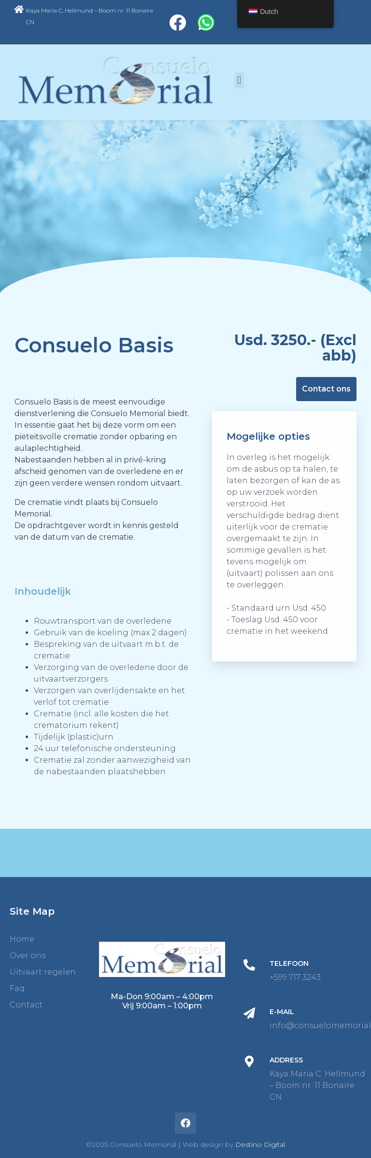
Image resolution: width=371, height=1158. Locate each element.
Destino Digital (260, 1144)
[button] (239, 80)
